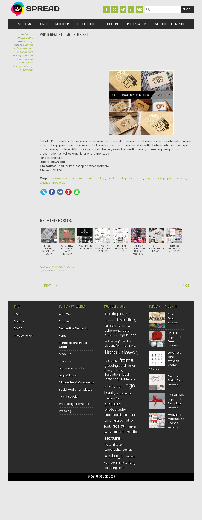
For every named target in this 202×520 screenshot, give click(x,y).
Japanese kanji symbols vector (174, 359)
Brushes (64, 321)
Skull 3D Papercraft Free (175, 337)
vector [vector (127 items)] (127, 449)
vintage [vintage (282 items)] (114, 455)
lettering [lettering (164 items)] (112, 379)
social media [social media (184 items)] (125, 431)
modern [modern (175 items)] (124, 393)
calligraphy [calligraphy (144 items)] (112, 331)
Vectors (24, 24)
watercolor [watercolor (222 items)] (122, 463)
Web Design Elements (169, 24)
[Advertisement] (117, 53)
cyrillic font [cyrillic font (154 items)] (128, 335)
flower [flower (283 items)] (129, 352)
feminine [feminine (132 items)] (129, 346)
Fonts (43, 24)
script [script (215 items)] (119, 426)
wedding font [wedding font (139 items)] (114, 468)
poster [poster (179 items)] (130, 414)
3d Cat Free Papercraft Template (176, 399)
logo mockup (25, 59)
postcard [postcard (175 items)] (113, 414)
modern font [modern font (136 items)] (113, 398)
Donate (19, 321)
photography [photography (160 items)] (115, 409)
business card (60, 178)
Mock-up (62, 24)
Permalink (27, 69)
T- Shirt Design (87, 24)
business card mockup (25, 50)
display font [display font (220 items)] (117, 340)
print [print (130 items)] (107, 421)
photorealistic (25, 62)
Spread (29, 34)
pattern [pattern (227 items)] (113, 404)
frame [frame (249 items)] (126, 360)
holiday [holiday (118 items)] (118, 370)
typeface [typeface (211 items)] (114, 444)
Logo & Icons (68, 375)
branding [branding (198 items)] (126, 320)
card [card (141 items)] (126, 331)
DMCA (18, 328)
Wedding (65, 411)
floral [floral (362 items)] (112, 352)
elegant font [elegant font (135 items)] (113, 346)
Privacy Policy (23, 336)
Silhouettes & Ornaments (76, 382)
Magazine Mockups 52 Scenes (176, 419)
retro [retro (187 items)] (117, 420)
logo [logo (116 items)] (119, 386)
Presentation (137, 24)
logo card (27, 55)
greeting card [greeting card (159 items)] (115, 365)
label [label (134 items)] (125, 375)
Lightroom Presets (71, 368)
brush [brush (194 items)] (110, 325)
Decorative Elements (73, 328)
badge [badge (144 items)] (109, 320)
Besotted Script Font (175, 378)
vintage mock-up (22, 66)
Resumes (65, 361)
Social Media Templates (75, 390)
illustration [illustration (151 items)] (112, 374)
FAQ (17, 314)
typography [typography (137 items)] (112, 450)
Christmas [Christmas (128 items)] (111, 335)
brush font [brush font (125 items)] (124, 326)
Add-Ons (112, 24)
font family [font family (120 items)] (111, 360)
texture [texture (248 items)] (113, 438)
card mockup (117, 178)
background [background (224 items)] (118, 314)
